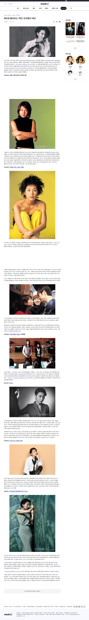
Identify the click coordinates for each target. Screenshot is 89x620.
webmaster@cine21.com (74, 614)
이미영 (5, 559)
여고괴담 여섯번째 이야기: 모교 (12, 68)
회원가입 (10, 3)
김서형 (20, 60)
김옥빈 (20, 374)
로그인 (5, 3)
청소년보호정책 (39, 606)
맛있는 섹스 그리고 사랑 (16, 167)
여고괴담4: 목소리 (15, 334)
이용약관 (57, 606)
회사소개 (11, 606)
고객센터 (24, 606)
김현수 (6, 21)
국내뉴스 (18, 15)
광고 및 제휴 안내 (17, 606)
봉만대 (47, 242)
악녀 (37, 372)
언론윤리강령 (62, 606)
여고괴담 (14, 372)
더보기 (75, 48)
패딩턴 (26, 482)
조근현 (30, 431)
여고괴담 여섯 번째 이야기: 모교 (23, 64)
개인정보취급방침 (31, 606)
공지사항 (6, 606)
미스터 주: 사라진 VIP (16, 441)
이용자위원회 (69, 606)
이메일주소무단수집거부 (48, 606)
